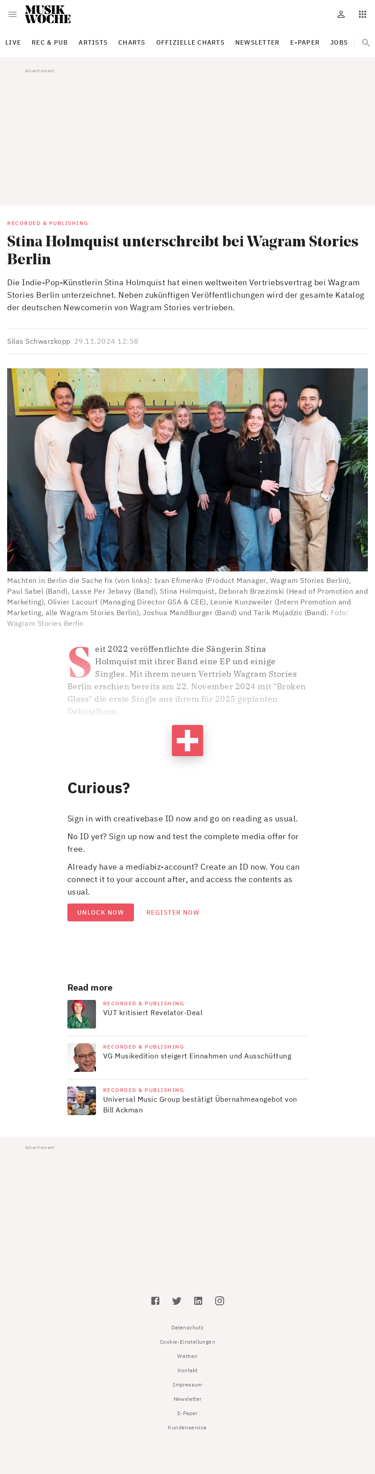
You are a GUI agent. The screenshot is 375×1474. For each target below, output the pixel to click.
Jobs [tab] (339, 42)
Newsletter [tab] (257, 42)
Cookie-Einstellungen (187, 1341)
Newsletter (188, 1398)
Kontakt (188, 1370)
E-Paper (187, 1413)
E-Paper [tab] (305, 42)
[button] (187, 469)
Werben (187, 1356)
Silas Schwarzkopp (39, 341)
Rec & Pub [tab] (50, 42)
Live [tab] (13, 42)
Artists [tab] (93, 42)
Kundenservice (187, 1427)
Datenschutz (187, 1327)
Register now (173, 912)
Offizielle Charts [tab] (190, 42)
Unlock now (100, 912)
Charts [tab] (132, 42)
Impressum (187, 1384)
